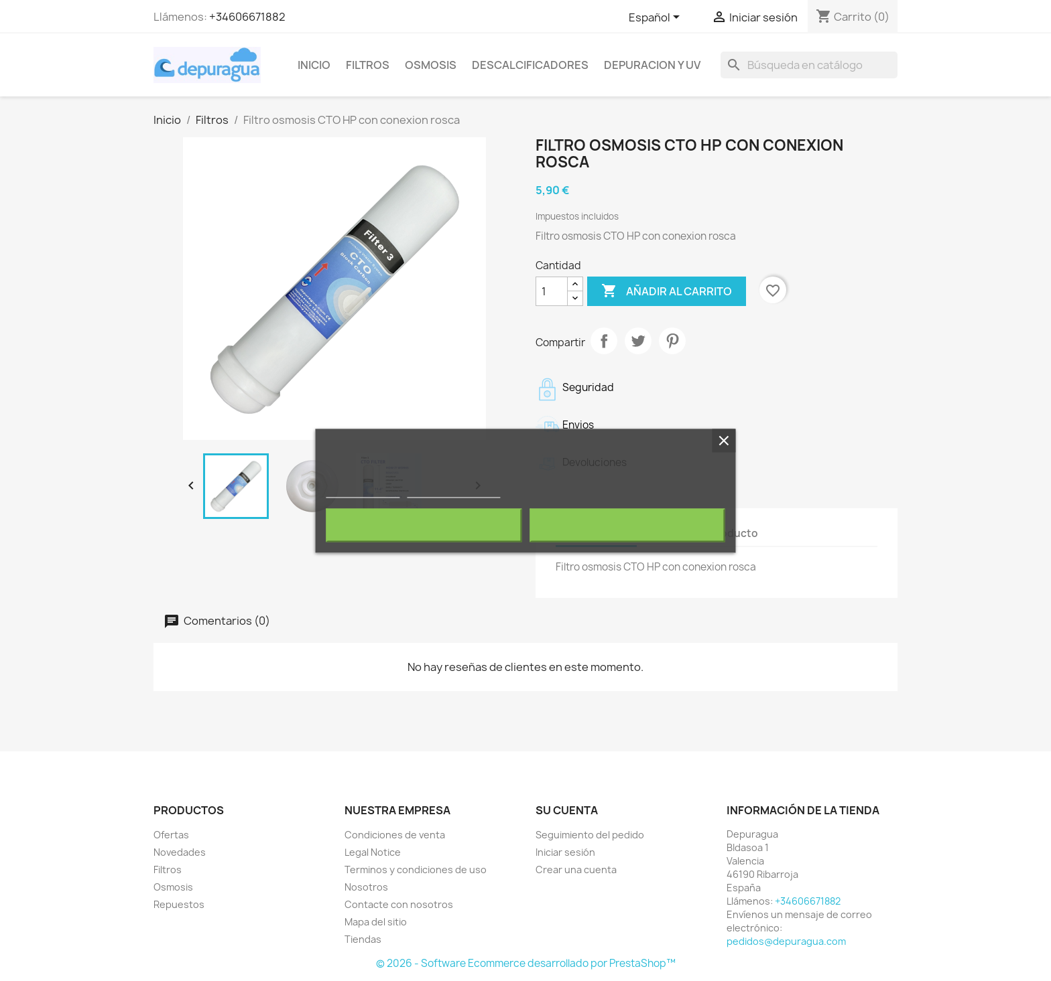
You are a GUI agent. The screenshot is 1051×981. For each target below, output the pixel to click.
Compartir (604, 340)
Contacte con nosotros (399, 904)
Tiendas (363, 939)
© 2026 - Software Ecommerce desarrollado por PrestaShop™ (526, 963)
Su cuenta (567, 810)
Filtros (367, 65)
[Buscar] (809, 65)
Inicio (314, 65)
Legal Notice (373, 852)
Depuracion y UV (652, 65)
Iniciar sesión (565, 852)
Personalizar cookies (454, 491)
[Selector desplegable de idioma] (656, 18)
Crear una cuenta (576, 869)
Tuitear (638, 340)
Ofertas (171, 834)
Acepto (627, 525)
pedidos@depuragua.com (786, 941)
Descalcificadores (530, 65)
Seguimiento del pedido (590, 834)
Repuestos (178, 904)
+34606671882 (247, 16)
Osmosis (430, 65)
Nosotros (366, 887)
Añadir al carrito (666, 291)
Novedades (179, 852)
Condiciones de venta (395, 834)
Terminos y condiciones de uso (416, 869)
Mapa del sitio (376, 921)
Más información (362, 491)
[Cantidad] (552, 291)
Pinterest (672, 340)
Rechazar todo (424, 525)
